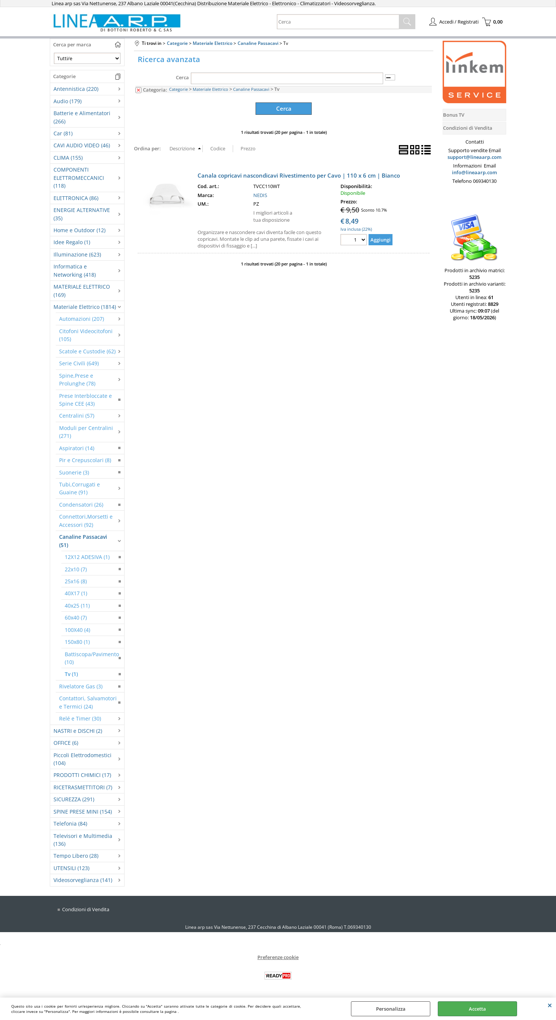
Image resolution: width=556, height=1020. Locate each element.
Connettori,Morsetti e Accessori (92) (86, 520)
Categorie (178, 89)
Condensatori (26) (81, 504)
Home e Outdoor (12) (80, 230)
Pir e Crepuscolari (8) (85, 460)
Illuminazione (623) (77, 254)
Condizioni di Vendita (85, 909)
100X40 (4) (77, 629)
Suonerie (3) (74, 472)
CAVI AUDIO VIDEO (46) (82, 145)
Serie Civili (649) (79, 363)
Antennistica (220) (76, 88)
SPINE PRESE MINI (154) (83, 811)
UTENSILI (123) (71, 868)
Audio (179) (68, 101)
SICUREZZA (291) (74, 799)
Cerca (182, 77)
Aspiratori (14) (76, 448)
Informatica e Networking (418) (75, 270)
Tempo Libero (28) (76, 855)
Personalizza (391, 1008)
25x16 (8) (76, 581)
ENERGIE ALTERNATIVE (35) (82, 213)
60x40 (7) (76, 617)
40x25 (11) (77, 605)
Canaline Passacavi (251, 89)
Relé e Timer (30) (80, 718)
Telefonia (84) (70, 823)
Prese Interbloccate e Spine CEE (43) (85, 399)
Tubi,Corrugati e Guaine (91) (79, 488)
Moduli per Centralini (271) (86, 431)
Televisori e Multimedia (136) (83, 839)
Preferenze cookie (278, 956)
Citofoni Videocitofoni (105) (86, 335)
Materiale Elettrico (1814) (85, 306)
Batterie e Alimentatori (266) (82, 117)
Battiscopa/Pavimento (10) (92, 658)
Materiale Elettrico (210, 89)
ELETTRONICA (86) (76, 198)
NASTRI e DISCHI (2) (78, 730)
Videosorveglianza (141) (83, 880)
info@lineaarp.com (474, 172)
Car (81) (63, 133)
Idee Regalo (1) (72, 242)
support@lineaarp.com (474, 157)
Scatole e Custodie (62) (87, 351)
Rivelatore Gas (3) (81, 686)
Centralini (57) (76, 415)
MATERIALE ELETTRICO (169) (82, 290)
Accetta (477, 1008)
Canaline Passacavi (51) (83, 540)
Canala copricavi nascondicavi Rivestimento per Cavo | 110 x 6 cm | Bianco (299, 174)
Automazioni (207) (81, 318)
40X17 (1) (76, 593)
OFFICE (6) (66, 742)
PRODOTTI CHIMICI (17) (82, 774)
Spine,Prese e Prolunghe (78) (77, 379)
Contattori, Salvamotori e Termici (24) (88, 702)
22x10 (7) (76, 569)
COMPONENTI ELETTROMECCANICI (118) (79, 177)
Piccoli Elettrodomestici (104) (82, 759)
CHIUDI (549, 1005)
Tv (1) (71, 674)
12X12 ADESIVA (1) (87, 556)
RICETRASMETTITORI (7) (83, 787)
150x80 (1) (77, 641)
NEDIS (260, 194)
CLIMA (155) (68, 157)
